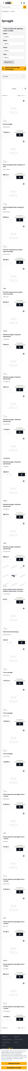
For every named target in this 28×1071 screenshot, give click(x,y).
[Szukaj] (24, 7)
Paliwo (5, 47)
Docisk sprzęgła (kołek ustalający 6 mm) (13, 208)
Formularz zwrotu (18, 1039)
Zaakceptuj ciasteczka (14, 1063)
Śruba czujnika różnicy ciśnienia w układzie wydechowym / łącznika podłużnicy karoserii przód (13, 590)
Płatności (16, 1042)
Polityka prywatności (7, 1039)
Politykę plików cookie (6, 1060)
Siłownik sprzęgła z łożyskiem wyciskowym (12, 335)
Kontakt (4, 1045)
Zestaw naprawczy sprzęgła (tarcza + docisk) (13, 795)
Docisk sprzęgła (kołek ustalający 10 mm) (14, 165)
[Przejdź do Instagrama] (12, 1048)
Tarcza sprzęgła (8, 672)
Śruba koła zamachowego (10, 632)
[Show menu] (3, 3)
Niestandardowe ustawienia (14, 1068)
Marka (5, 33)
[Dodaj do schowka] (23, 100)
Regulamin (16, 1036)
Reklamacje (4, 1036)
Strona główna (5, 11)
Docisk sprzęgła (7, 124)
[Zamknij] (26, 1050)
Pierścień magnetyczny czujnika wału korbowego (12, 250)
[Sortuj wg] (17, 88)
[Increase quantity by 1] (10, 134)
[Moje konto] (21, 3)
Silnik (5, 54)
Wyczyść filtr (8, 62)
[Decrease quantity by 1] (4, 134)
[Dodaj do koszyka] (21, 474)
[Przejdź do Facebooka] (9, 1048)
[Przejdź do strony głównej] (8, 3)
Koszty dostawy (5, 1042)
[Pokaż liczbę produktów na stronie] (23, 95)
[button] (14, 76)
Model (5, 40)
